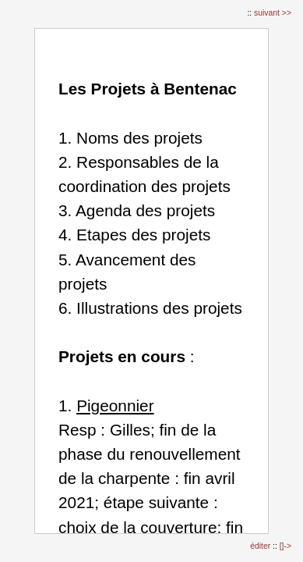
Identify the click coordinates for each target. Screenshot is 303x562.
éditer (261, 546)
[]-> (285, 546)
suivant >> (272, 13)
